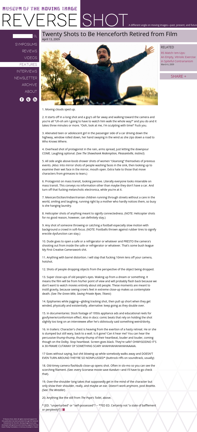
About (31, 91)
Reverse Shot (65, 20)
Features (28, 64)
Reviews (29, 51)
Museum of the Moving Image (40, 9)
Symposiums (26, 44)
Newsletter (25, 78)
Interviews (27, 71)
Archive (29, 85)
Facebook (22, 99)
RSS (35, 99)
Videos (30, 58)
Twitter (28, 99)
